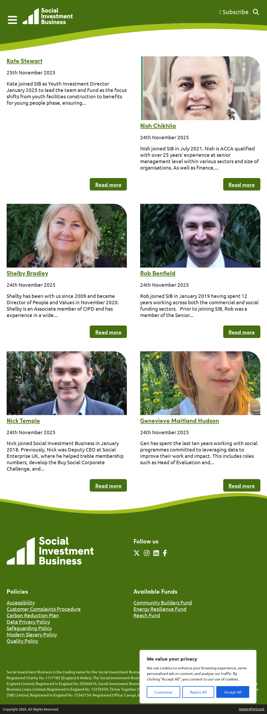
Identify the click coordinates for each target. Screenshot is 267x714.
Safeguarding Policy (29, 628)
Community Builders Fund (163, 602)
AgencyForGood (251, 709)
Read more (108, 184)
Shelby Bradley (27, 273)
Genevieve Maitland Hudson (179, 420)
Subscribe (233, 11)
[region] (198, 676)
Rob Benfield (157, 273)
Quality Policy (22, 640)
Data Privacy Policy (28, 621)
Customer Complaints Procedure (44, 609)
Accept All (233, 692)
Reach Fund (147, 615)
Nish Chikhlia (158, 125)
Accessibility (21, 602)
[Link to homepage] (48, 16)
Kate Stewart (24, 60)
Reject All (198, 692)
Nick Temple (23, 420)
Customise (163, 692)
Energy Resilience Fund (160, 609)
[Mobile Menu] (12, 20)
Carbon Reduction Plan (33, 615)
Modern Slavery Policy (32, 634)
